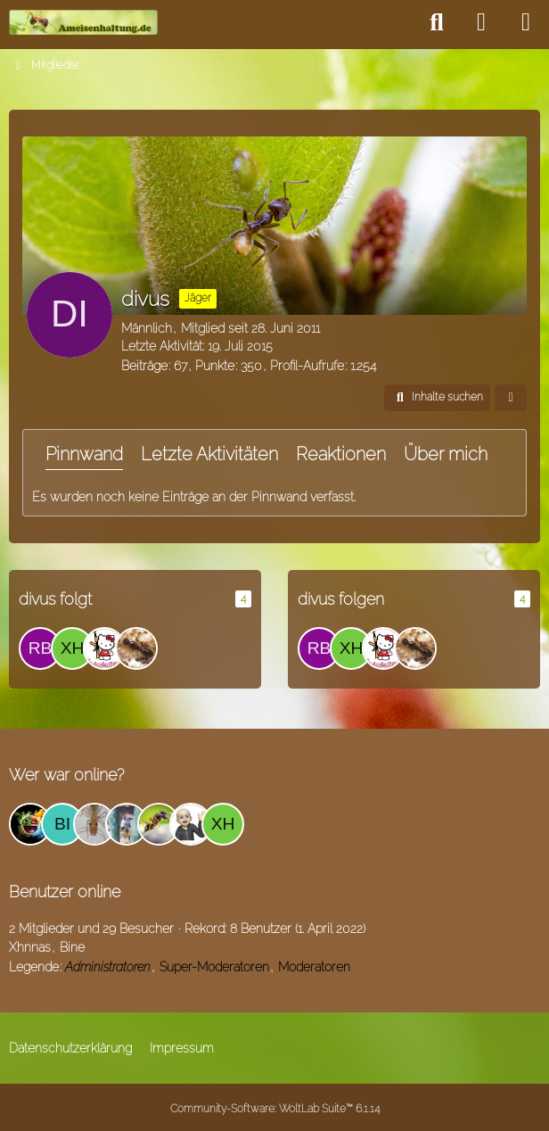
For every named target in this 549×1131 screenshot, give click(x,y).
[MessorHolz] (104, 648)
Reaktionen (341, 454)
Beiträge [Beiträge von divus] (144, 366)
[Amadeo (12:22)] (30, 824)
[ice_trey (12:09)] (158, 824)
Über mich (446, 454)
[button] (437, 397)
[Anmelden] (481, 22)
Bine (72, 947)
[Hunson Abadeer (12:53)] (126, 824)
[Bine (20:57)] (62, 824)
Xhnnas (30, 947)
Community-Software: (275, 1108)
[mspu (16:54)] (190, 824)
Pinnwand (84, 454)
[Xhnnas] (72, 648)
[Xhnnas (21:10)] (222, 824)
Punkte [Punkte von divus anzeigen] (214, 366)
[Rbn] (40, 648)
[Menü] (526, 22)
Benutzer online (64, 891)
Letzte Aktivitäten (209, 454)
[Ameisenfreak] (136, 648)
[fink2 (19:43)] (94, 824)
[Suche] (437, 22)
